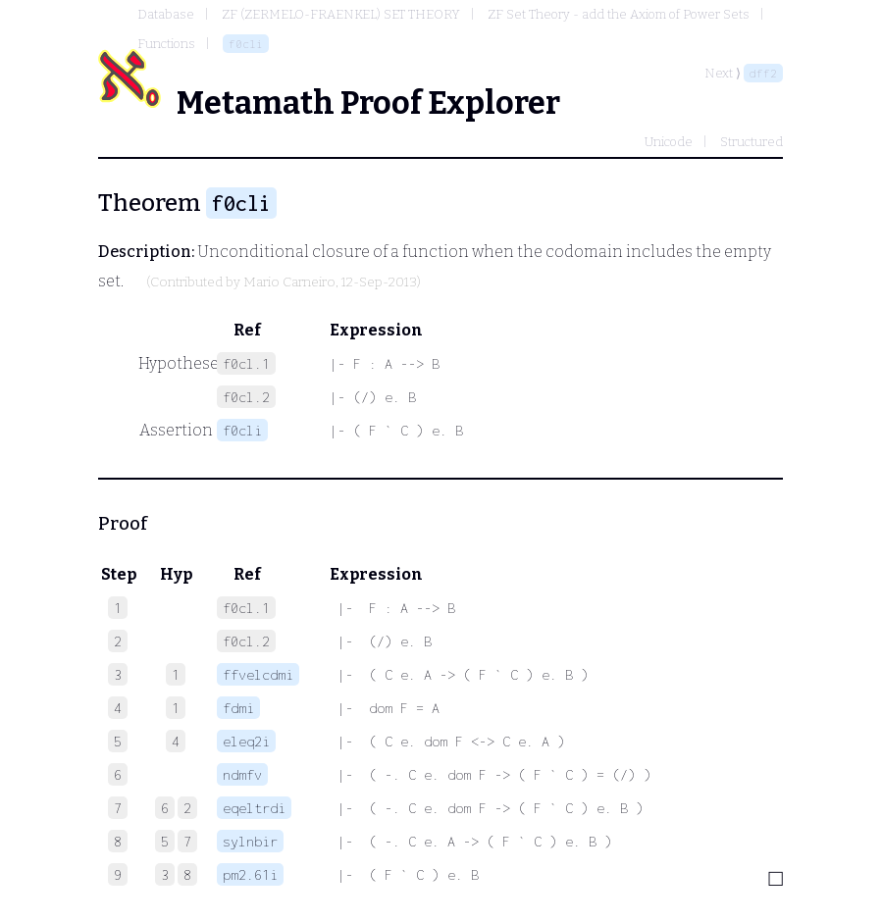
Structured (751, 141)
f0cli (246, 43)
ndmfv (242, 774)
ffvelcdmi (258, 674)
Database (165, 14)
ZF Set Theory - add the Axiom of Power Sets (619, 14)
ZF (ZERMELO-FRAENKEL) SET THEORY (341, 14)
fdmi (238, 707)
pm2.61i (250, 874)
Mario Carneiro (289, 282)
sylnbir (250, 841)
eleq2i (246, 741)
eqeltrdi (254, 807)
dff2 (763, 73)
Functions (166, 43)
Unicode (669, 141)
